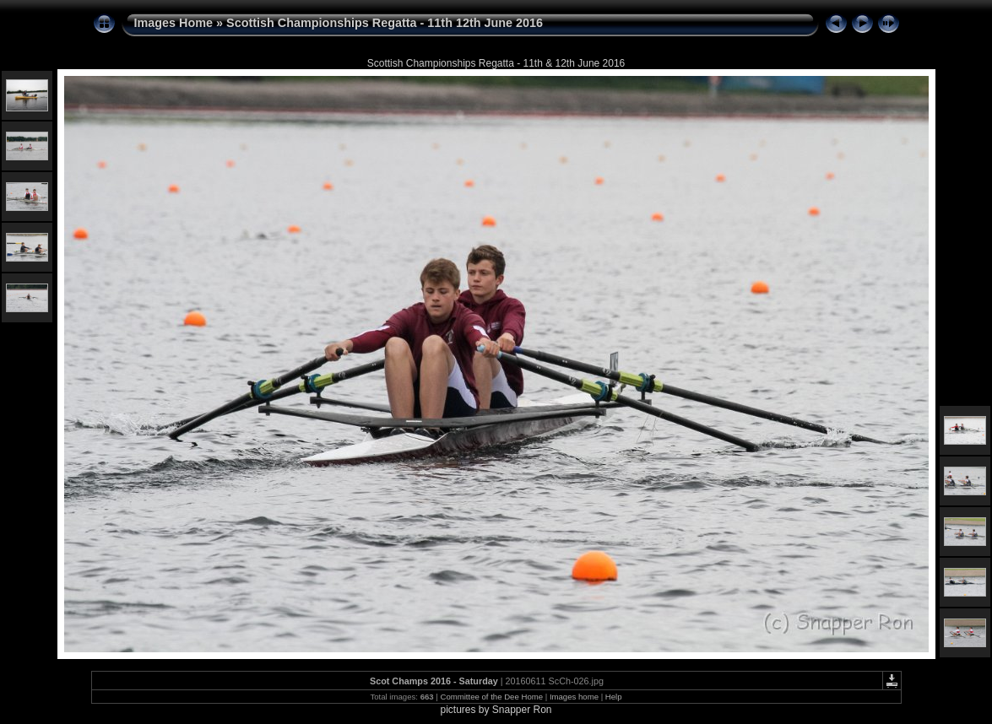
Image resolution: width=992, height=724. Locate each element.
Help (613, 696)
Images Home (174, 23)
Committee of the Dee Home (491, 696)
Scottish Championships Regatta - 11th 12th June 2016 (384, 23)
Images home (574, 696)
